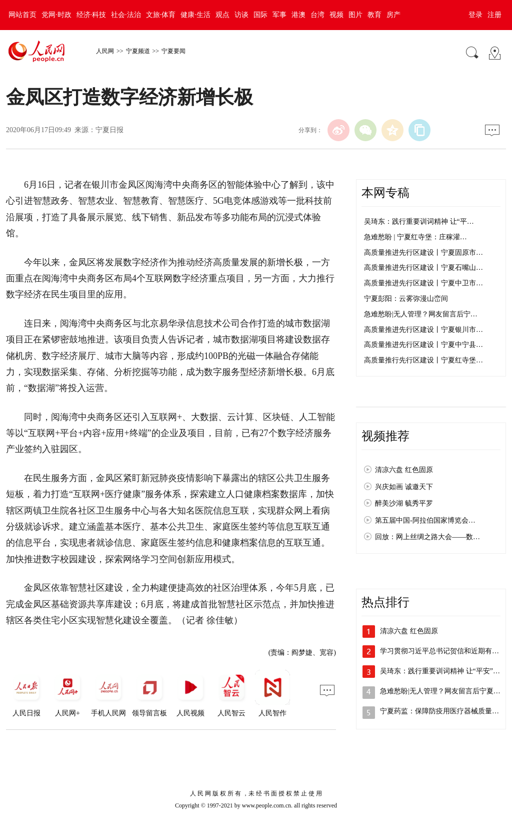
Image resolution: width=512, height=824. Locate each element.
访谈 (241, 15)
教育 (375, 15)
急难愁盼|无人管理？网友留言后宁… (421, 314)
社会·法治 (126, 15)
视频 (337, 15)
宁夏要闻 (174, 51)
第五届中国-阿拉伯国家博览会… (425, 520)
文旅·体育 (161, 15)
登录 (475, 15)
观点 (223, 15)
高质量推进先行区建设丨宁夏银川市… (423, 329)
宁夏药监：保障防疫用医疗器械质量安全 (443, 711)
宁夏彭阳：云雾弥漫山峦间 (406, 298)
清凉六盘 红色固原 (404, 470)
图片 (355, 15)
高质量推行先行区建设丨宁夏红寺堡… (423, 360)
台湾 (317, 15)
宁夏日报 (110, 130)
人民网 (105, 51)
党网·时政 (57, 15)
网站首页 (22, 15)
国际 (261, 15)
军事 (279, 15)
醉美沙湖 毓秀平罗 (404, 503)
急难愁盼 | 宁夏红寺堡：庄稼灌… (415, 237)
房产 (393, 15)
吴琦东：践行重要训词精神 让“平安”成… (443, 671)
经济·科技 (91, 15)
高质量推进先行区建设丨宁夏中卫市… (423, 283)
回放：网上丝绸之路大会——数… (427, 537)
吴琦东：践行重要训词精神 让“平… (419, 221)
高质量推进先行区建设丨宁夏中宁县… (423, 344)
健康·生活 (195, 15)
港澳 (299, 15)
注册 (495, 15)
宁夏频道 (138, 51)
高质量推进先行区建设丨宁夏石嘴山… (423, 267)
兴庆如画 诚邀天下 (404, 487)
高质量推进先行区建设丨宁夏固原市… (423, 252)
